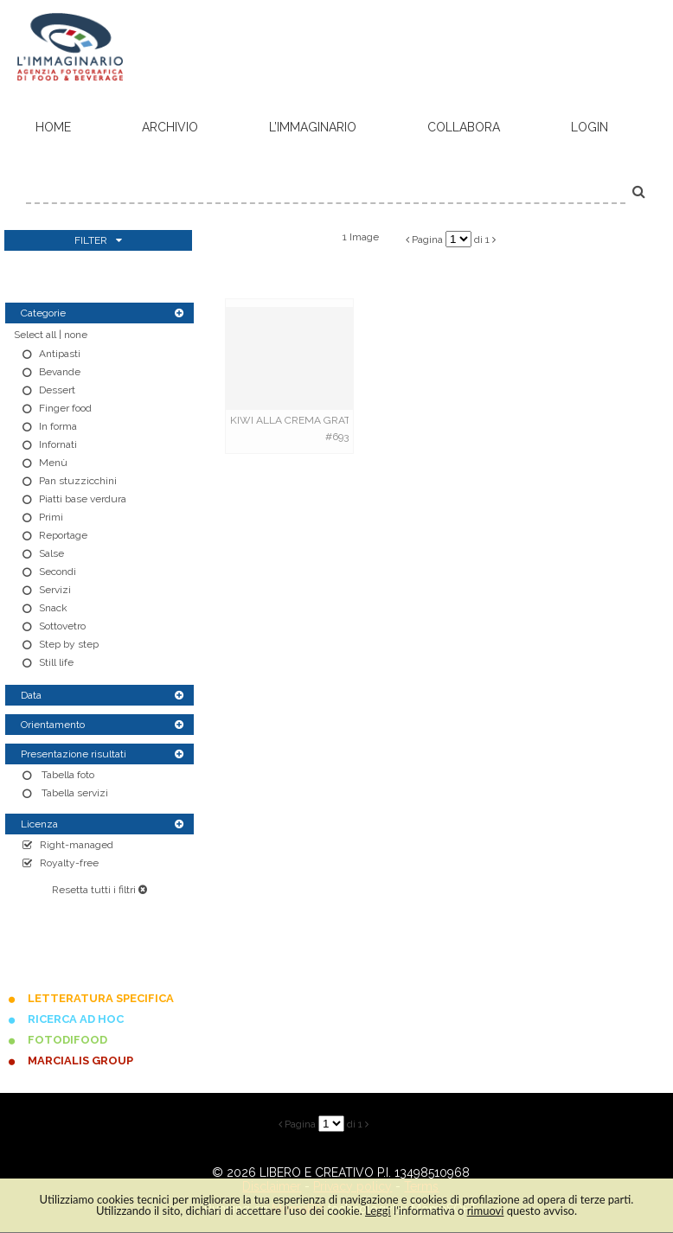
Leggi (378, 1210)
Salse (51, 553)
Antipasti (59, 354)
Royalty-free (69, 863)
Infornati (58, 444)
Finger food (65, 408)
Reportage (63, 535)
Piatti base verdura (82, 499)
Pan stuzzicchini (78, 481)
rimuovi (485, 1210)
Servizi (55, 590)
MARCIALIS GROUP (80, 1060)
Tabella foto (66, 775)
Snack (53, 608)
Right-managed (76, 845)
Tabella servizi (73, 793)
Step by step (69, 644)
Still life (56, 662)
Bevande (59, 372)
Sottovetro (62, 626)
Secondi (57, 571)
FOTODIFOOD (67, 1039)
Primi (51, 517)
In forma (58, 426)
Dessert (57, 390)
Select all (35, 335)
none (75, 335)
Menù (53, 463)
